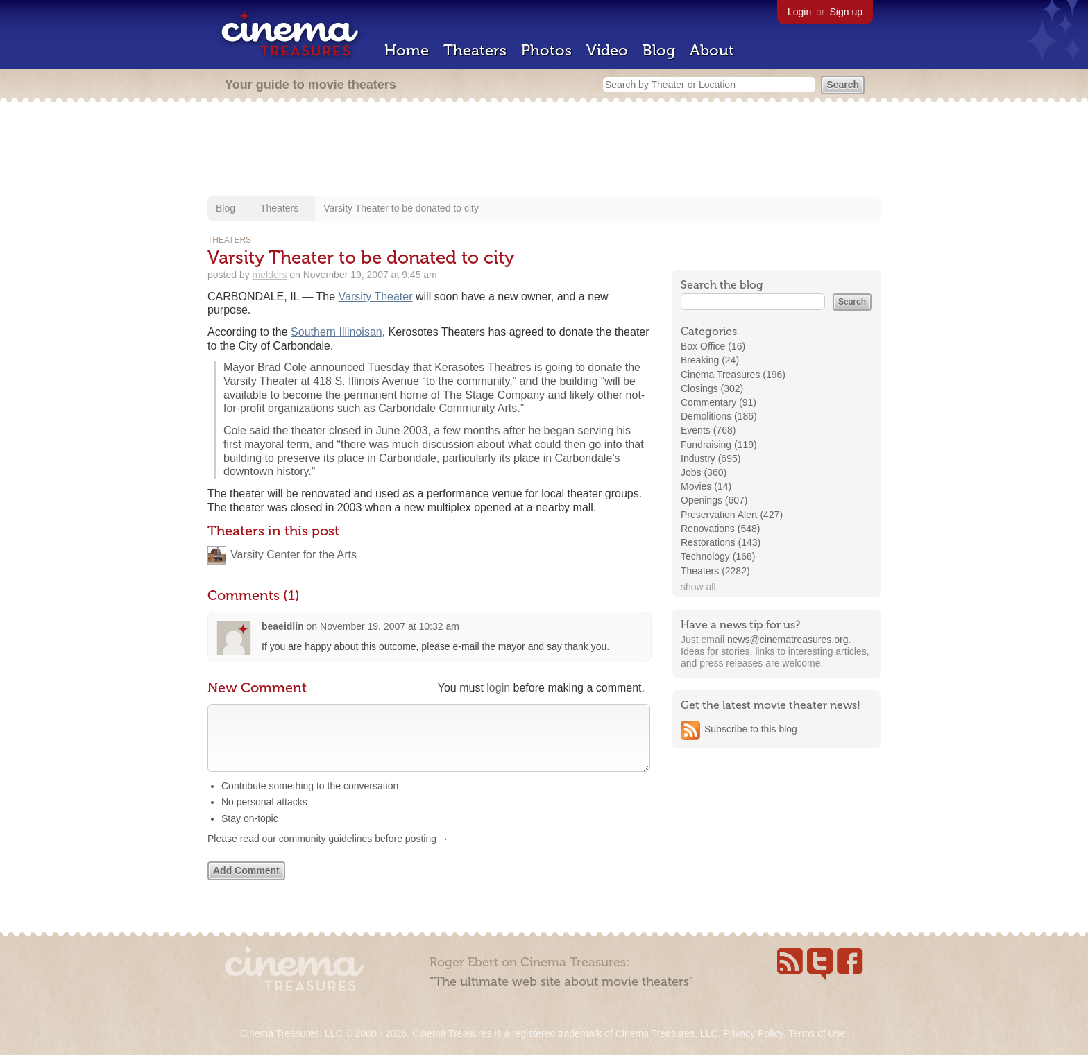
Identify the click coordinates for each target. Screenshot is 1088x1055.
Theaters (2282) (715, 570)
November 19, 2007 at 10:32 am (389, 626)
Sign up (846, 11)
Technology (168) (718, 556)
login (498, 688)
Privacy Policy (753, 1033)
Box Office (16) (713, 346)
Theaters (475, 50)
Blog (659, 50)
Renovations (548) (720, 528)
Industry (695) (710, 458)
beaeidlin (283, 626)
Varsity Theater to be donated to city (401, 208)
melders (270, 274)
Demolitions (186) (719, 416)
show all (698, 586)
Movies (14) (706, 486)
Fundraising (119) (719, 444)
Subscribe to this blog (750, 729)
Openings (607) (714, 500)
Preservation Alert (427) (732, 514)
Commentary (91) (718, 402)
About (712, 50)
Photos (546, 50)
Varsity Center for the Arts (293, 554)
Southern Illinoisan (336, 332)
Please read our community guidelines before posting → (328, 852)
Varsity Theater (376, 296)
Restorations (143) (720, 542)
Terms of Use (816, 1033)
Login (799, 11)
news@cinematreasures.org (788, 639)
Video (607, 50)
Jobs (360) (703, 472)
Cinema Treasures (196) (733, 374)
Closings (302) (712, 388)
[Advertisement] (544, 150)
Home (406, 50)
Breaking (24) (710, 360)
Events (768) (708, 430)
